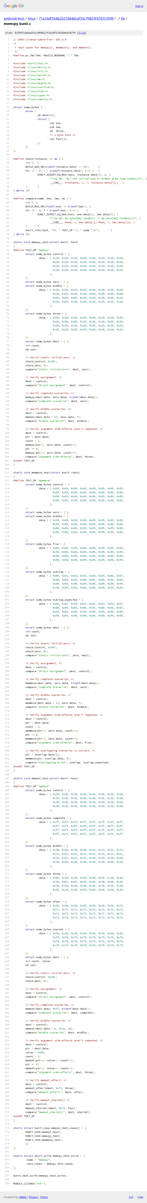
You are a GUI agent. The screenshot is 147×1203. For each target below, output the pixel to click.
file (82, 32)
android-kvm (14, 18)
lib (123, 18)
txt (131, 1197)
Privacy (33, 1197)
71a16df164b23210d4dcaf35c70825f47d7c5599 (76, 18)
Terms (44, 1197)
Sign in (139, 6)
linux (32, 18)
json (140, 1197)
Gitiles (23, 1197)
